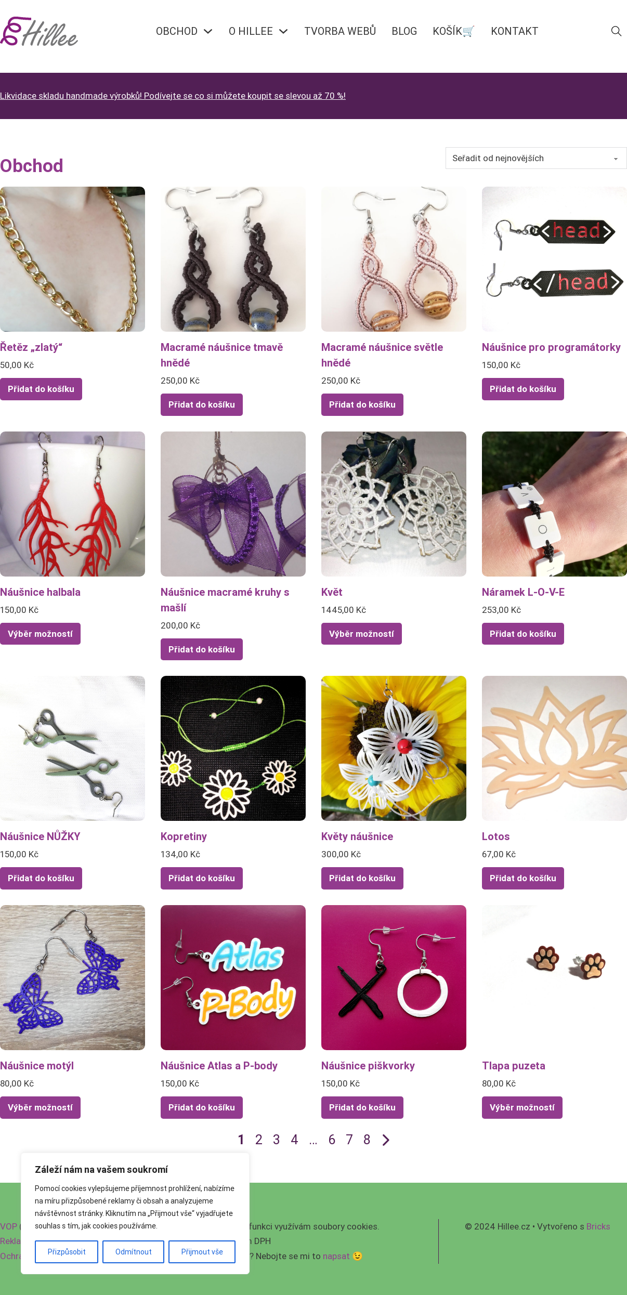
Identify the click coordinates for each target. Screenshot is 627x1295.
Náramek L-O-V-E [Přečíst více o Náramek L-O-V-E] (523, 591)
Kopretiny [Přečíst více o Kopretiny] (184, 836)
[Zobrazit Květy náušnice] (393, 747)
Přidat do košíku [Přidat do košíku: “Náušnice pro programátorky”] (523, 389)
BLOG (404, 30)
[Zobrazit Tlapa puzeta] (554, 977)
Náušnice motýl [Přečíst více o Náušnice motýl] (37, 1065)
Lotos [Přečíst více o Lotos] (496, 836)
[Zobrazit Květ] (393, 503)
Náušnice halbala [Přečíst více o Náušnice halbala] (40, 591)
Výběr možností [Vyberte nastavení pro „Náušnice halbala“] (40, 633)
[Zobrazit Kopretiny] (233, 747)
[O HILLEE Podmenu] (283, 31)
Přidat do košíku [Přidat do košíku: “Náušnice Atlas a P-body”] (201, 1107)
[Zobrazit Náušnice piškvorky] (393, 977)
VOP (8, 1226)
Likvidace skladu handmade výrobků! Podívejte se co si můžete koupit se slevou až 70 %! (173, 95)
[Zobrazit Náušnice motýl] (72, 977)
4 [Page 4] (294, 1140)
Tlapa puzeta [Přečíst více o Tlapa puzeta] (513, 1065)
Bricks (598, 1226)
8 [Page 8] (367, 1140)
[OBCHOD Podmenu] (208, 31)
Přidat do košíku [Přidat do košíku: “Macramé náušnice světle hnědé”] (362, 404)
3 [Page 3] (276, 1140)
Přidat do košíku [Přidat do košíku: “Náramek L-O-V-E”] (523, 633)
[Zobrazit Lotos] (554, 747)
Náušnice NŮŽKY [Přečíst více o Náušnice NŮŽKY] (40, 836)
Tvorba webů (340, 30)
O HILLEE (251, 30)
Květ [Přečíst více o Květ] (332, 591)
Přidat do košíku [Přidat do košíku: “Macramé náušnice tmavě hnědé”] (201, 404)
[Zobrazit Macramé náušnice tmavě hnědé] (233, 258)
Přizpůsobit (67, 1252)
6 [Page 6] (331, 1140)
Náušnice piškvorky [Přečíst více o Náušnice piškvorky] (368, 1065)
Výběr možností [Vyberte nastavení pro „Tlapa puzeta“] (522, 1107)
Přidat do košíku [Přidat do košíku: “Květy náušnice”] (362, 878)
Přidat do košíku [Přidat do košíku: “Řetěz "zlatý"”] (41, 389)
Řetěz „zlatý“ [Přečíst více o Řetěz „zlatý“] (31, 347)
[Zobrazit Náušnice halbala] (72, 503)
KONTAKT (515, 30)
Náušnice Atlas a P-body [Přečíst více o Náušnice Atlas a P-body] (219, 1065)
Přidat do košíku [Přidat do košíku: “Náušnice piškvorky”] (362, 1107)
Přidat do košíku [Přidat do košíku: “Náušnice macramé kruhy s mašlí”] (201, 649)
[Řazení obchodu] (536, 158)
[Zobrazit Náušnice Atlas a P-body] (233, 977)
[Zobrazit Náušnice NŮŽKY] (72, 747)
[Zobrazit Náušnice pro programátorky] (554, 258)
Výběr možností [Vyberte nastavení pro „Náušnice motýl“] (40, 1107)
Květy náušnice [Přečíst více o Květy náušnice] (357, 836)
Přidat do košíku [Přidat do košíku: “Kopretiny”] (201, 878)
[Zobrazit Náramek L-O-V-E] (554, 503)
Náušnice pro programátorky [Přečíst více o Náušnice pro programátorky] (551, 347)
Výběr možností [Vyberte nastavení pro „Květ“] (361, 633)
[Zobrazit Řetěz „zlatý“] (72, 258)
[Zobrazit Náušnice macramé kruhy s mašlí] (233, 503)
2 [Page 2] (259, 1140)
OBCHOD (177, 30)
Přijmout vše (202, 1252)
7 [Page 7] (349, 1140)
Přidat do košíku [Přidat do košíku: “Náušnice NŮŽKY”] (41, 878)
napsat (336, 1256)
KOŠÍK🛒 (454, 30)
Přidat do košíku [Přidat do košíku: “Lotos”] (523, 878)
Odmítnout (133, 1252)
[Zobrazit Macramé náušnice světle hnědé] (393, 258)
